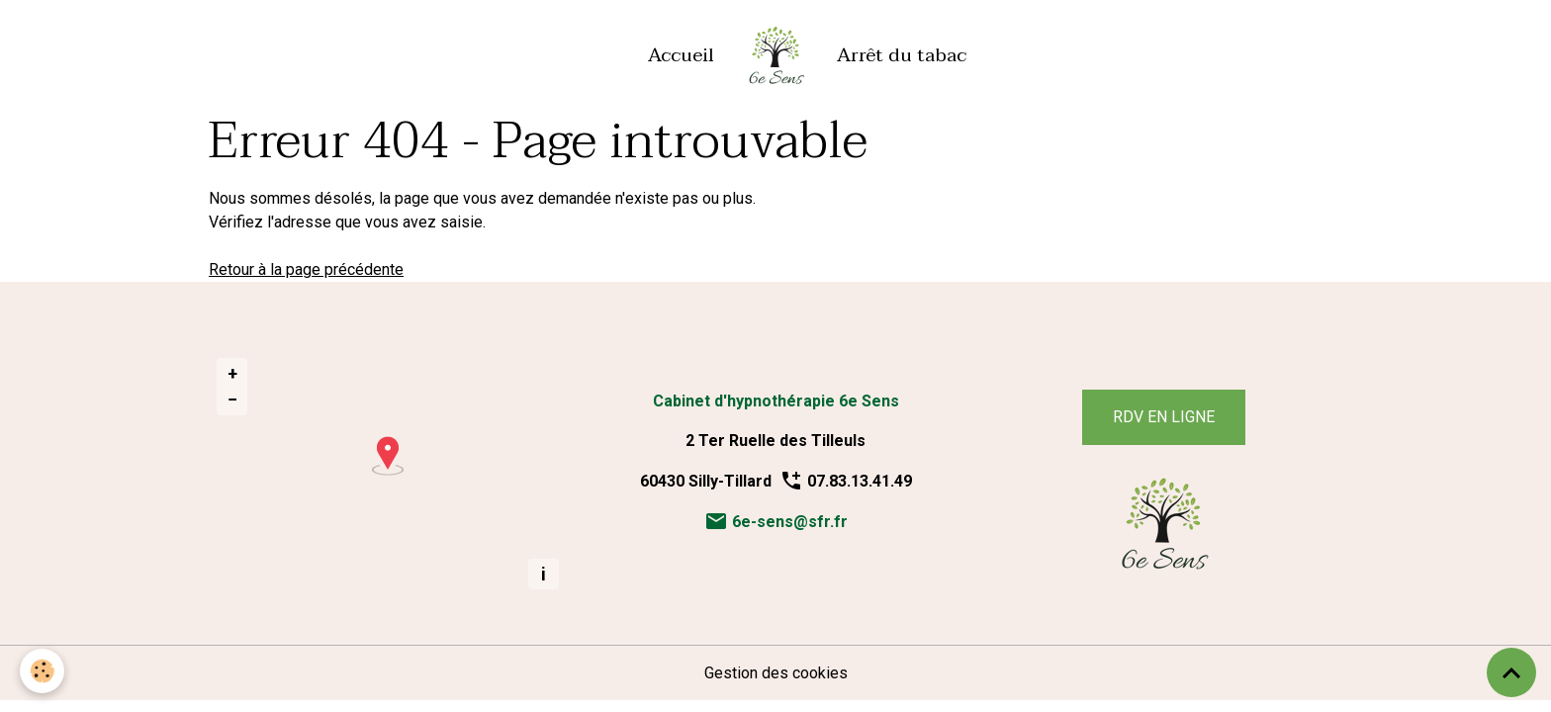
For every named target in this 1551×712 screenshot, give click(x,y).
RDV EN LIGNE (1164, 416)
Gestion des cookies (776, 673)
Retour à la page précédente (306, 269)
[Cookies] (42, 671)
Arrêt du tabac (901, 55)
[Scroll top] (1511, 672)
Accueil (681, 55)
